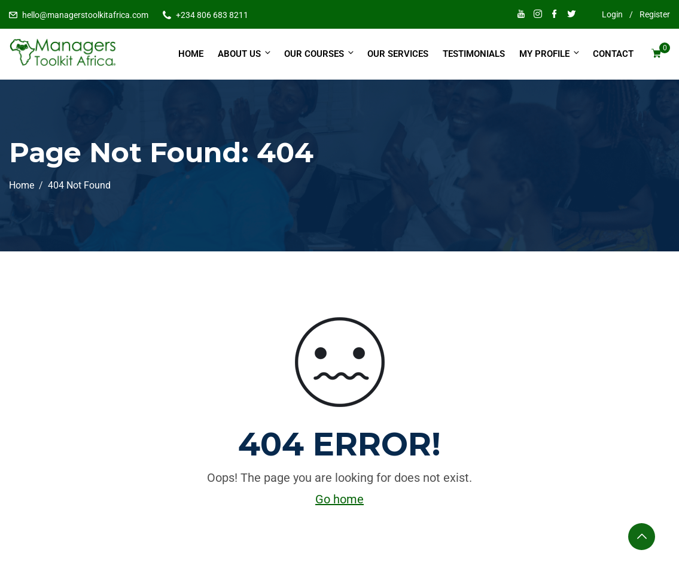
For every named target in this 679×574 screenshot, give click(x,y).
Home (190, 53)
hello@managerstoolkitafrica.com (85, 15)
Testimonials (474, 53)
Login (612, 14)
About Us (245, 53)
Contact (613, 53)
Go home (339, 499)
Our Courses (319, 53)
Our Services (397, 53)
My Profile (550, 53)
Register (655, 14)
